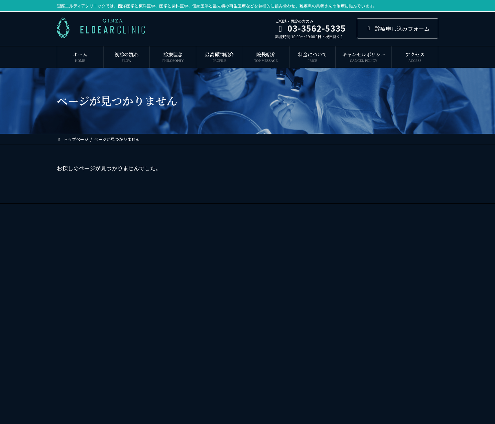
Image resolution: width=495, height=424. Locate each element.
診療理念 (94, 210)
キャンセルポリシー (242, 210)
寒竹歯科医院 (334, 276)
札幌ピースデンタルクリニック (351, 324)
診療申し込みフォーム (397, 28)
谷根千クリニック (338, 347)
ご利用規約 (284, 210)
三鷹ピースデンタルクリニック (351, 335)
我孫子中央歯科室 (338, 288)
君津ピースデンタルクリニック (351, 312)
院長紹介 (163, 210)
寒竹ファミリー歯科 (340, 300)
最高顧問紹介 (128, 210)
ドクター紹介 (197, 210)
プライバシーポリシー (329, 210)
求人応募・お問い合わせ (386, 210)
